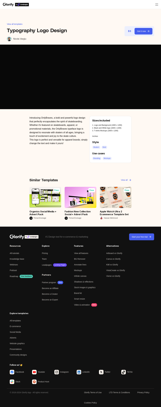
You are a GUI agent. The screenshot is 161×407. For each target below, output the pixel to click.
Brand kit (78, 293)
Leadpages (47, 265)
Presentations (16, 349)
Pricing (45, 253)
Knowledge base (17, 259)
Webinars (14, 264)
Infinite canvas (80, 276)
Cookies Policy (90, 403)
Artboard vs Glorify (114, 253)
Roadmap (14, 276)
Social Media (15, 332)
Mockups (78, 270)
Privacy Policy (143, 392)
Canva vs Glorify (113, 259)
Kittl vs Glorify (112, 264)
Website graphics (17, 343)
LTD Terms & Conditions (119, 392)
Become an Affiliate (50, 288)
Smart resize (79, 299)
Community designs (18, 355)
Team (44, 259)
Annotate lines (80, 264)
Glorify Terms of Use (93, 392)
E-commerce (15, 326)
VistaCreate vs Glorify (115, 270)
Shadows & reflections (83, 282)
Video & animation (82, 305)
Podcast (13, 270)
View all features (81, 253)
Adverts (13, 338)
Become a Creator (50, 294)
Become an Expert (50, 300)
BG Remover (79, 259)
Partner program (49, 282)
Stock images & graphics (84, 287)
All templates (15, 321)
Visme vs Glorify (113, 276)
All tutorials (14, 253)
